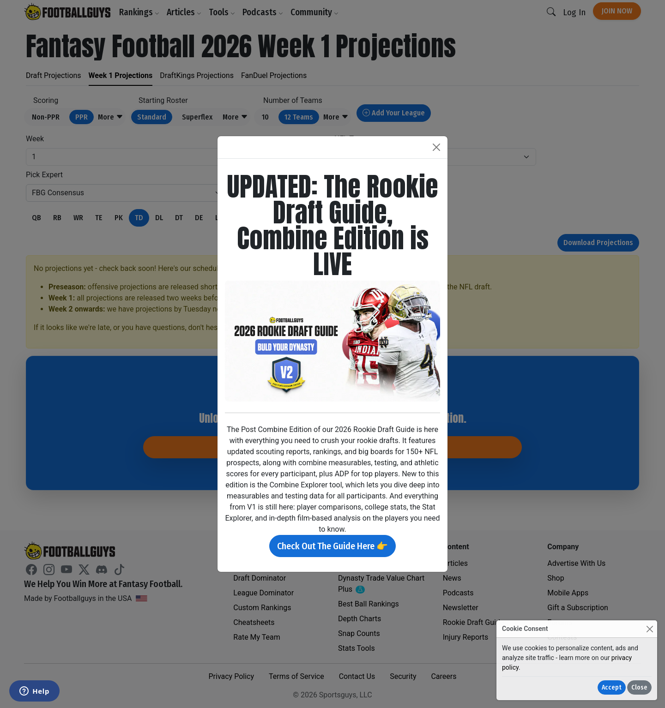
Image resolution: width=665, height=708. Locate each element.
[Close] (649, 629)
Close (639, 687)
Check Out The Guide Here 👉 (332, 546)
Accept (612, 687)
